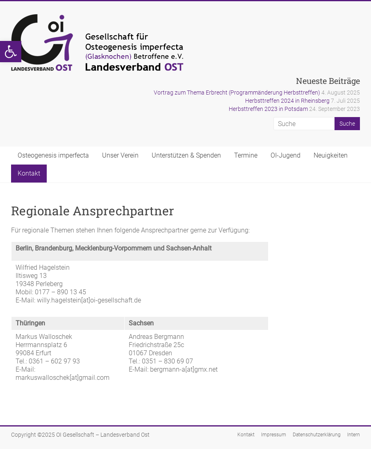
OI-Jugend (285, 155)
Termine (245, 155)
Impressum (273, 435)
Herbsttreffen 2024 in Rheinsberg (287, 100)
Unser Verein (120, 155)
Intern (353, 435)
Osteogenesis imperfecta (53, 155)
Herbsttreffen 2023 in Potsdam (268, 109)
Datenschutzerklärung (317, 435)
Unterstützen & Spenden (186, 155)
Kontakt (29, 173)
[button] (10, 51)
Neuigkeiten (331, 155)
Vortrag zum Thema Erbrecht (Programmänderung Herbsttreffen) (237, 92)
